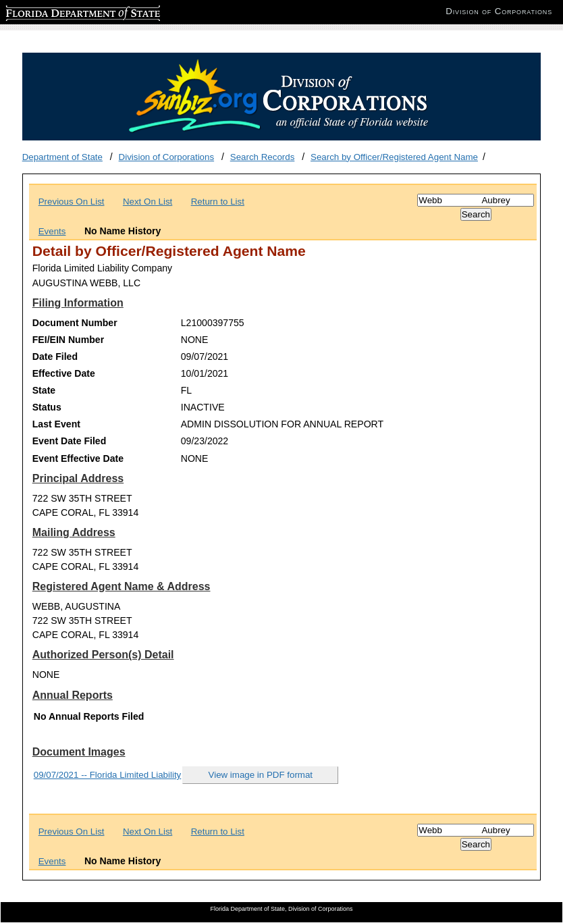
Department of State (62, 157)
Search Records (262, 157)
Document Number (74, 322)
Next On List (147, 201)
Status (46, 407)
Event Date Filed (69, 441)
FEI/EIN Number (68, 339)
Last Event (56, 424)
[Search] (475, 200)
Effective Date (63, 373)
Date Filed (55, 356)
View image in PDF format (261, 775)
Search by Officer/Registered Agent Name (394, 157)
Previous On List (71, 201)
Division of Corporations (167, 157)
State (43, 390)
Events (52, 231)
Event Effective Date (78, 458)
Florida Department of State (60, 11)
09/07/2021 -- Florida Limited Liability (108, 775)
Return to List (217, 201)
